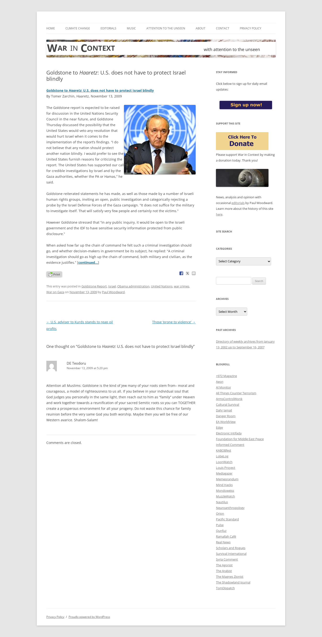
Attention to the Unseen (165, 28)
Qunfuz (221, 531)
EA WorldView (226, 422)
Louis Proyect (225, 467)
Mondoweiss (225, 490)
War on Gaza (55, 292)
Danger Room (226, 416)
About (200, 28)
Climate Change (77, 28)
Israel (112, 286)
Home (50, 28)
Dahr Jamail (224, 410)
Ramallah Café (226, 536)
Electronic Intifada (229, 433)
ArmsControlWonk (229, 399)
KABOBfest (223, 450)
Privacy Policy (250, 28)
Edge (219, 427)
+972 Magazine (226, 376)
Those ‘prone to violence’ (174, 322)
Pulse (220, 525)
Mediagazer (224, 473)
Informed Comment (230, 445)
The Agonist (224, 565)
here (219, 214)
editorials (238, 203)
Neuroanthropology (230, 508)
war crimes (181, 286)
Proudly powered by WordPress (89, 617)
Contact (222, 28)
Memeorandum (227, 479)
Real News (223, 542)
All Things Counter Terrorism (236, 393)
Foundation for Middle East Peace (240, 439)
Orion (220, 513)
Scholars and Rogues (230, 548)
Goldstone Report (94, 286)
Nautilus (222, 502)
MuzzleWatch (225, 496)
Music (131, 28)
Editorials (108, 28)
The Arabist (224, 571)
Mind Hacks (224, 485)
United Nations (161, 286)
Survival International (231, 553)
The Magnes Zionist (229, 576)
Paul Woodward (113, 292)
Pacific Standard (227, 519)
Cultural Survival (227, 404)
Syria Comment (227, 559)
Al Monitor (223, 387)
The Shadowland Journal (233, 582)
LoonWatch (224, 462)
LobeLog (222, 456)
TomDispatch (225, 588)
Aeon (219, 381)
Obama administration (133, 286)
